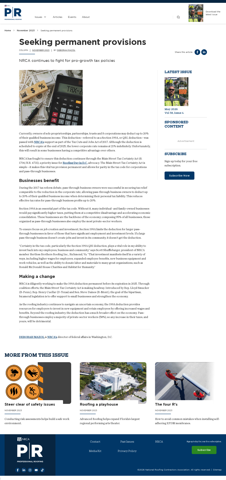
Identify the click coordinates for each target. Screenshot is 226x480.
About (86, 17)
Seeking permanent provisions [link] (56, 30)
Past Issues (127, 441)
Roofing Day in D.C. (75, 162)
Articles (57, 17)
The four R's (166, 404)
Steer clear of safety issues (30, 404)
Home (8, 30)
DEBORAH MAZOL (32, 337)
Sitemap (217, 469)
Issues (38, 17)
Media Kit (95, 451)
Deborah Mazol (66, 50)
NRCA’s (39, 142)
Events (72, 17)
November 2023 (26, 30)
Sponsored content (176, 124)
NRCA (159, 441)
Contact (95, 441)
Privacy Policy (127, 451)
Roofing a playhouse (99, 404)
